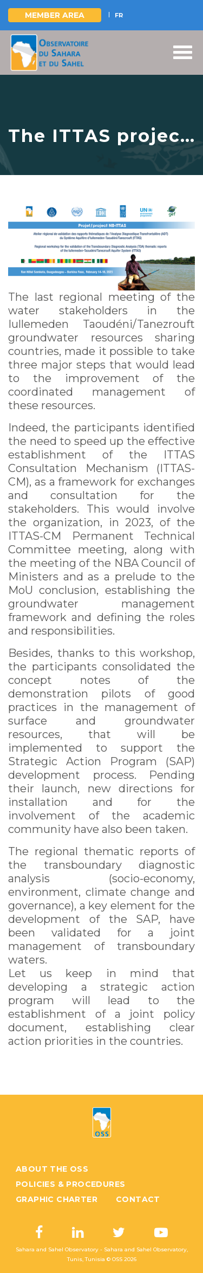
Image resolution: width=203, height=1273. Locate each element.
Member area (54, 15)
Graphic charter (56, 1199)
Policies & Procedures (70, 1184)
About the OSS (52, 1169)
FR (119, 15)
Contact (138, 1199)
